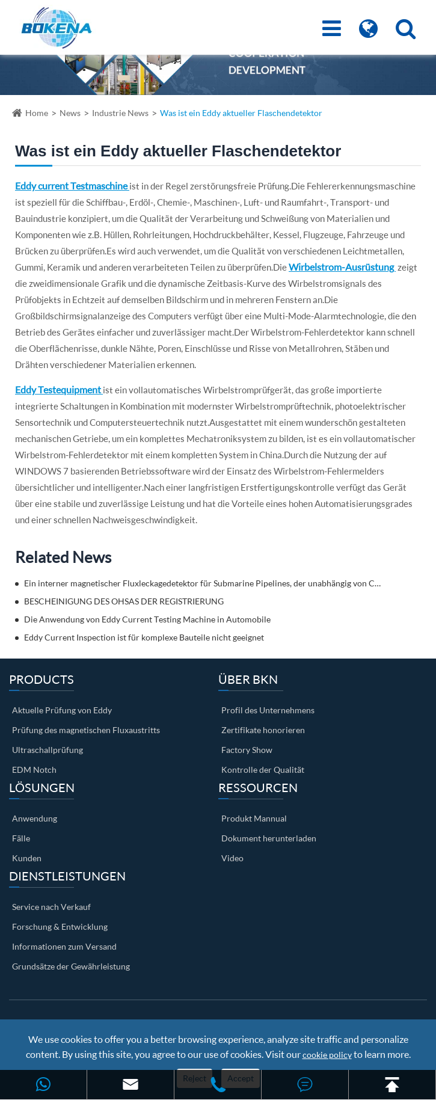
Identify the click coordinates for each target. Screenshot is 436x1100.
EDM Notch (34, 769)
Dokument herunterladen (268, 838)
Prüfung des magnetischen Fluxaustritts (86, 730)
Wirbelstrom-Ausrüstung (342, 266)
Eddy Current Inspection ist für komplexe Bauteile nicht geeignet (144, 637)
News (70, 113)
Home (36, 113)
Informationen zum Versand (64, 946)
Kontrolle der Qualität (262, 769)
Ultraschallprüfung (47, 750)
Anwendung (34, 818)
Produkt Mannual (254, 818)
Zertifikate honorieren (263, 730)
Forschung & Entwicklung (60, 926)
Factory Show (246, 750)
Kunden (26, 858)
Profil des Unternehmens (268, 710)
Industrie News (120, 113)
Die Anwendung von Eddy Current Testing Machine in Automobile (147, 619)
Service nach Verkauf (51, 907)
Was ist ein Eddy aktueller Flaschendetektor (241, 113)
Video (232, 858)
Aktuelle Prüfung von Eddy (62, 710)
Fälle (21, 838)
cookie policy (327, 1054)
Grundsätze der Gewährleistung (71, 966)
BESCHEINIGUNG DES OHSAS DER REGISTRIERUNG (124, 601)
